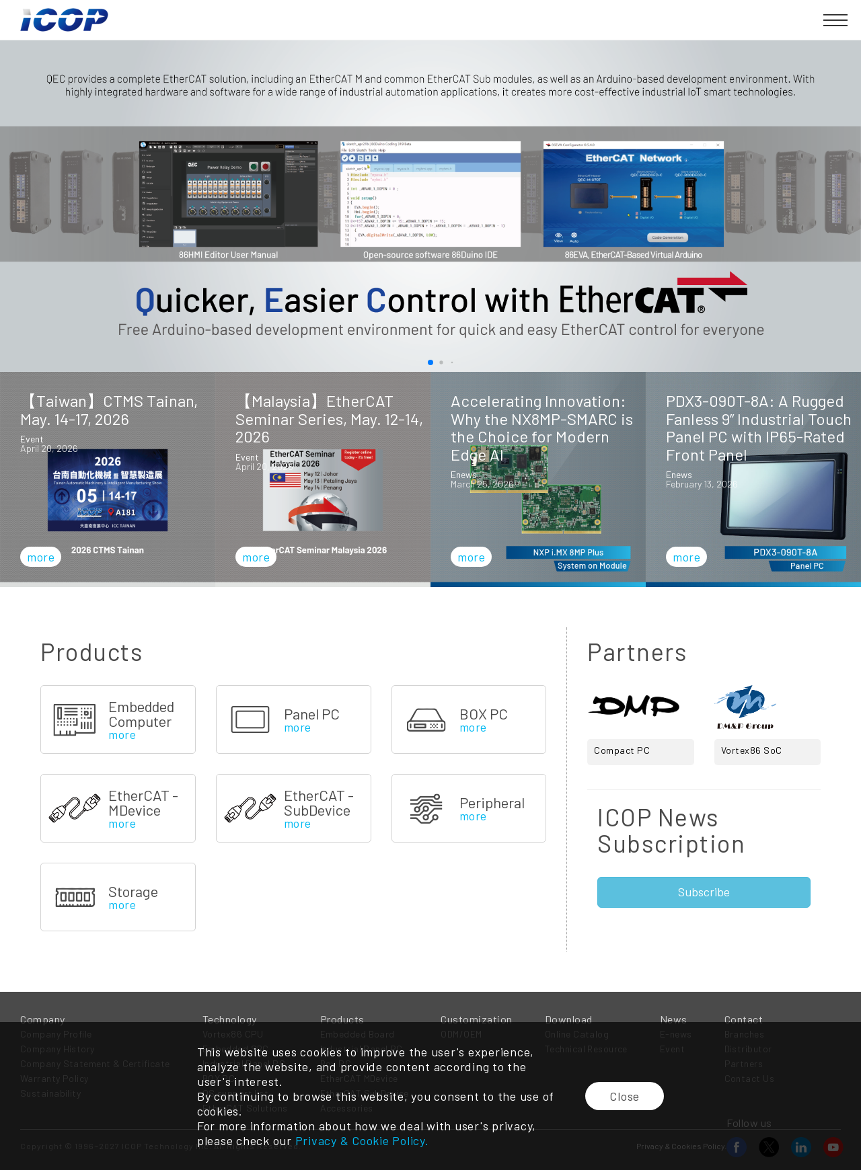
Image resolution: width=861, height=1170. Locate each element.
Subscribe (704, 891)
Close (624, 1096)
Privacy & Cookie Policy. (362, 1140)
